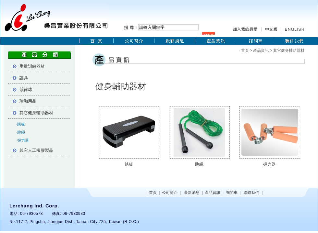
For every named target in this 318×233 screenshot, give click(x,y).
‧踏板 (20, 124)
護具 (23, 77)
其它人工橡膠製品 (36, 150)
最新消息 (192, 192)
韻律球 (25, 89)
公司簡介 (169, 192)
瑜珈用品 (27, 101)
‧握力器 (22, 140)
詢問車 (232, 192)
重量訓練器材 (32, 66)
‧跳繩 (20, 132)
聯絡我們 (251, 192)
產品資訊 (261, 50)
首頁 (245, 50)
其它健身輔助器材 (36, 112)
